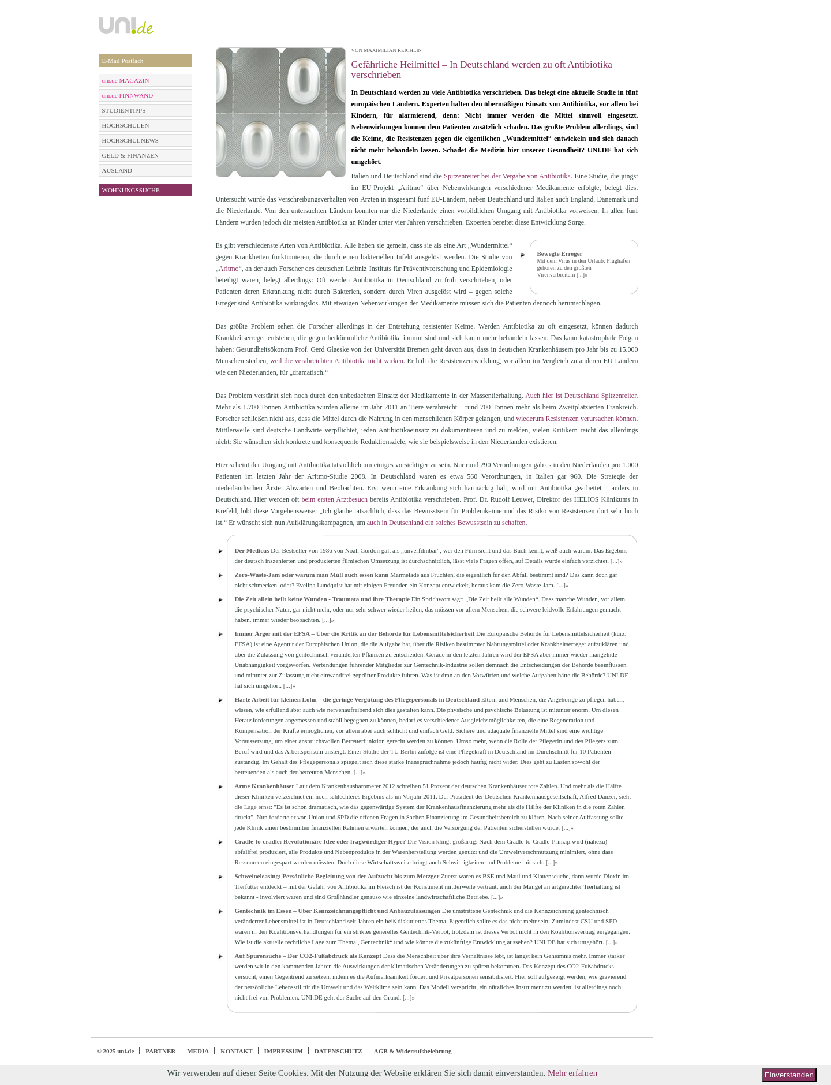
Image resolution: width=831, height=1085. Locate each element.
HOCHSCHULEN (125, 125)
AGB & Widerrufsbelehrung (413, 1050)
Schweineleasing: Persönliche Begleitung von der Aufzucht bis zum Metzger (337, 876)
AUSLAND (117, 170)
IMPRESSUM (283, 1050)
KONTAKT (236, 1050)
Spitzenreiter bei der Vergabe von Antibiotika (507, 176)
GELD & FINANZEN (130, 155)
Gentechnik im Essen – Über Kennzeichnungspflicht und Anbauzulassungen (337, 910)
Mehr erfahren (572, 1072)
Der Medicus (252, 550)
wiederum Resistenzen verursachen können (576, 419)
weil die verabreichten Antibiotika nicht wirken (336, 361)
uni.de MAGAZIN (125, 80)
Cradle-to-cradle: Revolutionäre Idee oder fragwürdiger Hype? (320, 841)
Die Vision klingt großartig (441, 841)
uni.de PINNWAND (128, 95)
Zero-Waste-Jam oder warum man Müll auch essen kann (312, 574)
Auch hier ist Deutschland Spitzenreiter (580, 396)
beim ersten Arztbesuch (334, 499)
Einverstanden (789, 1075)
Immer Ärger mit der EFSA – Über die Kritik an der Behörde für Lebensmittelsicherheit (355, 633)
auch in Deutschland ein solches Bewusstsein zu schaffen (446, 523)
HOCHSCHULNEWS (130, 140)
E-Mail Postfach (123, 60)
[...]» (582, 274)
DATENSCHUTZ (338, 1050)
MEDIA (198, 1050)
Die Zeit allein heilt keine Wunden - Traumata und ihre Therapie (322, 598)
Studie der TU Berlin (389, 751)
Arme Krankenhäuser (264, 785)
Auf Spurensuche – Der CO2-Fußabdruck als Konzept (308, 955)
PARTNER (160, 1050)
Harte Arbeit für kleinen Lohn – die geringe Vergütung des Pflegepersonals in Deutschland (357, 699)
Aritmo (229, 268)
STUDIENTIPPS (124, 110)
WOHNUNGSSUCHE (131, 190)
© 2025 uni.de (115, 1050)
